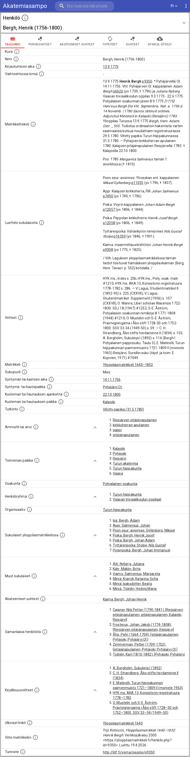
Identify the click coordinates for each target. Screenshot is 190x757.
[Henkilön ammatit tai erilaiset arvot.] (36, 427)
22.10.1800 (112, 394)
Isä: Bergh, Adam (126, 520)
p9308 (108, 250)
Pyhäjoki (119, 453)
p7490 (108, 196)
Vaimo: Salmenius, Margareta (136, 574)
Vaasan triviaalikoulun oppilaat (137, 499)
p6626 (118, 91)
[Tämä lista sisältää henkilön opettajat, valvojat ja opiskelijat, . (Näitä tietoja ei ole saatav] (43, 599)
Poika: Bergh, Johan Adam (134, 540)
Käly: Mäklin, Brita (127, 569)
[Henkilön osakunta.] (24, 483)
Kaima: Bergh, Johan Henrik (125, 599)
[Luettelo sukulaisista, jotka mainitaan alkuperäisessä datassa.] (42, 223)
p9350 (147, 81)
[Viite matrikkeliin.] (35, 737)
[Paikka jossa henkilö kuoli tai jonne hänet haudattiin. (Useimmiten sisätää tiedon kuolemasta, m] (61, 402)
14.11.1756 (112, 380)
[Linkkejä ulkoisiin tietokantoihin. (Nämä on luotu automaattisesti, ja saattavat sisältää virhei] (30, 723)
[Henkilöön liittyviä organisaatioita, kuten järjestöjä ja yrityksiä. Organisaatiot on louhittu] (29, 510)
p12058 (109, 223)
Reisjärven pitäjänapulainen (135, 420)
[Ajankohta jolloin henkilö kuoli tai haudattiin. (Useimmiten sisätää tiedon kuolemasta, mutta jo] (66, 394)
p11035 (137, 183)
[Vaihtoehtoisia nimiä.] (42, 74)
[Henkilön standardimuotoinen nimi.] (16, 59)
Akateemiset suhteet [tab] (77, 41)
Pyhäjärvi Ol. (112, 387)
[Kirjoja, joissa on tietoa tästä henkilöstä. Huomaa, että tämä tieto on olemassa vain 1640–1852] (37, 690)
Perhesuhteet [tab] (40, 41)
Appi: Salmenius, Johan (131, 525)
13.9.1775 (111, 67)
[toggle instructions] (25, 18)
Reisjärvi (119, 458)
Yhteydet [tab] (109, 41)
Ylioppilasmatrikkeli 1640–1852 (128, 365)
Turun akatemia (125, 463)
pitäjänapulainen (126, 435)
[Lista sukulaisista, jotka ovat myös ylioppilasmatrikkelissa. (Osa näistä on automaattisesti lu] (62, 535)
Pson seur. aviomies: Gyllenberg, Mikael (144, 530)
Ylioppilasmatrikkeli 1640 (123, 723)
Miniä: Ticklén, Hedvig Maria (135, 589)
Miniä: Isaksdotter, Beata (132, 584)
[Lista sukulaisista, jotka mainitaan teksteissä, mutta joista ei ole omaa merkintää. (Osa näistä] (34, 576)
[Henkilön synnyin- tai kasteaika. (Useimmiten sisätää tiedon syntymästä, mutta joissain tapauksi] (51, 379)
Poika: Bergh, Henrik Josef (134, 535)
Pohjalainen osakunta (120, 484)
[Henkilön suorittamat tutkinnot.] (22, 409)
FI (174, 6)
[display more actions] (186, 6)
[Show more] (95, 427)
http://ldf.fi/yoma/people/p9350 (129, 752)
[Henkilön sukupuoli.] (24, 372)
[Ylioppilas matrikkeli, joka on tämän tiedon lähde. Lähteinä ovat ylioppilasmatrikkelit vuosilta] (24, 364)
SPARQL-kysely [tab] (160, 41)
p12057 (109, 210)
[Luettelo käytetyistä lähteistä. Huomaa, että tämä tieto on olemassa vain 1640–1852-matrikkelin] (20, 318)
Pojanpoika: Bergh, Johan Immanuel (141, 550)
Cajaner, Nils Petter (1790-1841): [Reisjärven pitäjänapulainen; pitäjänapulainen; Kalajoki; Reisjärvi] (148, 615)
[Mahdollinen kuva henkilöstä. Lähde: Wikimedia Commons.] (17, 52)
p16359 (120, 236)
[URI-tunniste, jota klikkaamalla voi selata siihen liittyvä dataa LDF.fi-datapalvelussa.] (23, 752)
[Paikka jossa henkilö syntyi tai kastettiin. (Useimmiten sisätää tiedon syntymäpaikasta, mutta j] (49, 387)
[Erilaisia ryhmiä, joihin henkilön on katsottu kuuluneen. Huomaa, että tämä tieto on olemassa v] (31, 496)
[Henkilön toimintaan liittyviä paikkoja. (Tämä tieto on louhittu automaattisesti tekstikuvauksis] (37, 460)
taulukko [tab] (12, 41)
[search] (84, 6)
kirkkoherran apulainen (131, 425)
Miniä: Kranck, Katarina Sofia (135, 579)
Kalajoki (109, 402)
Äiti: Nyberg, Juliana (128, 564)
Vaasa (118, 473)
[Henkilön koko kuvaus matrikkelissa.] (33, 124)
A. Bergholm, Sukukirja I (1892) (137, 668)
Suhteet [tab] (132, 41)
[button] (95, 23)
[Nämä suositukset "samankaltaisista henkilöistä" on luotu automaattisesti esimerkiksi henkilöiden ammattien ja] (45, 632)
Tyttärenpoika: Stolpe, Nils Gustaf (139, 545)
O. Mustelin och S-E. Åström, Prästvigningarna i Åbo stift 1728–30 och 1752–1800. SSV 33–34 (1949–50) (145, 708)
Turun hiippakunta (127, 468)
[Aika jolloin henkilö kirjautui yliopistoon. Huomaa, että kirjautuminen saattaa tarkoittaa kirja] (38, 66)
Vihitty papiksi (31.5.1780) (123, 409)
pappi (117, 430)
